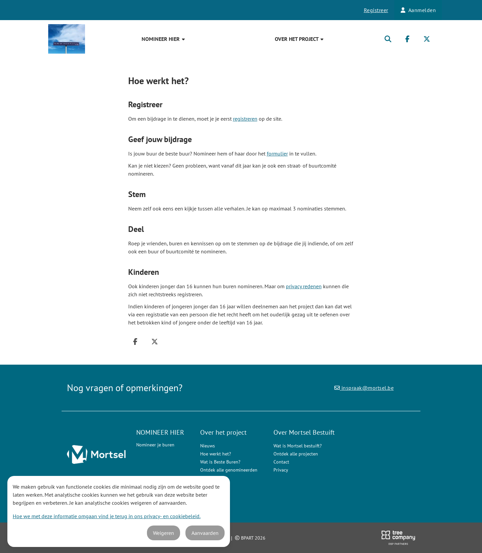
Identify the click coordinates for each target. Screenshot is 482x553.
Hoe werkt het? (215, 454)
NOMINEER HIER (164, 39)
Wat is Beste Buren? (220, 462)
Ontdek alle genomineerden (228, 470)
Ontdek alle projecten (295, 454)
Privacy (280, 470)
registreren (245, 118)
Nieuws (207, 446)
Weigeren (163, 533)
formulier (277, 153)
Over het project (299, 39)
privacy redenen (304, 286)
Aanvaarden (205, 533)
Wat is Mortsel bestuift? (297, 446)
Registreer (376, 10)
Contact (281, 462)
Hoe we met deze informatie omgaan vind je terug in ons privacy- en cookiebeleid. (106, 516)
